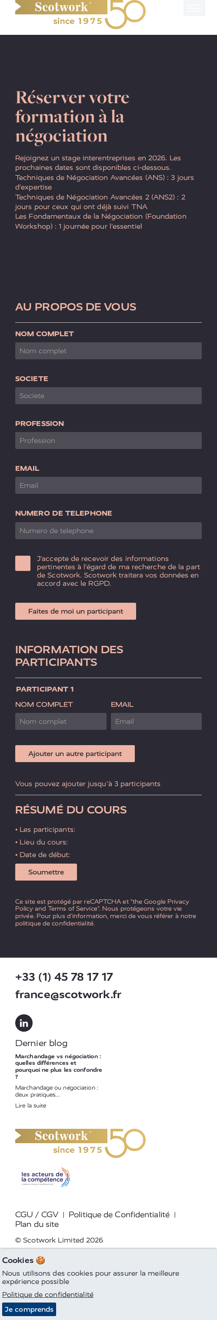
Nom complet (44, 334)
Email (27, 468)
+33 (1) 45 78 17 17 (64, 977)
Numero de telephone (63, 513)
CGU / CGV (36, 1214)
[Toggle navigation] (194, 8)
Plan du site (37, 1224)
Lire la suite (30, 1105)
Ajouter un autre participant (75, 753)
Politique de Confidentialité (119, 1214)
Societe (31, 379)
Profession (39, 423)
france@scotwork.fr (68, 994)
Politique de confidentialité (47, 1294)
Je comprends (29, 1309)
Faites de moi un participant (75, 611)
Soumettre (46, 872)
